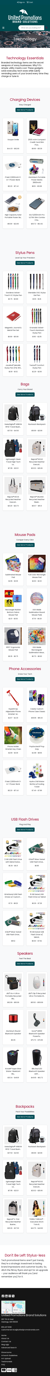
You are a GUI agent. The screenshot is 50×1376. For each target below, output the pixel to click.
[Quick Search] (31, 27)
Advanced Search (9, 1347)
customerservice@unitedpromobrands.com (20, 1329)
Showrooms (6, 1352)
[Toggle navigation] (3, 27)
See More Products (25, 110)
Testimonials (6, 1361)
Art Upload (6, 1358)
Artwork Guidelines (9, 1355)
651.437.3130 (6, 1327)
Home (3, 1335)
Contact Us (6, 1341)
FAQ (3, 1364)
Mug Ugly (5, 1344)
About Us (5, 1338)
